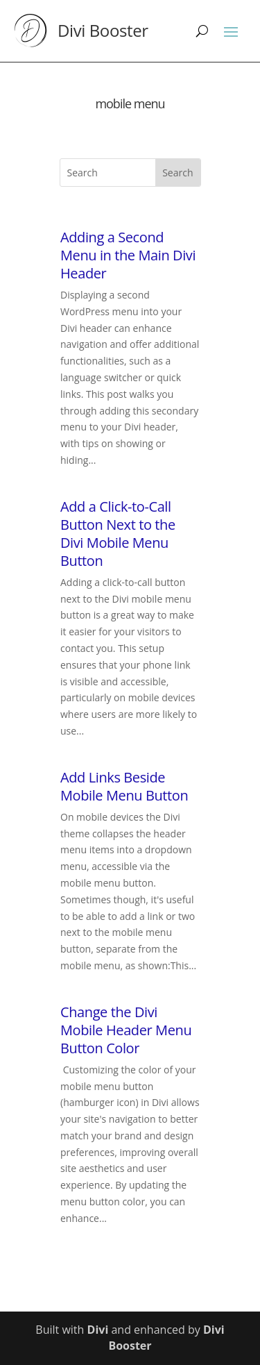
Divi (98, 1329)
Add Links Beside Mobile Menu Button (124, 786)
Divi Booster (103, 30)
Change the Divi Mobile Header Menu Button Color (125, 1030)
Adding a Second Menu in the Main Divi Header (128, 255)
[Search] (202, 30)
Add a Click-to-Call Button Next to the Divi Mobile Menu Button (117, 533)
